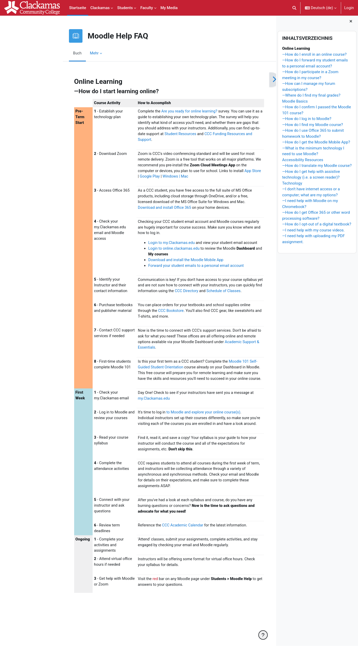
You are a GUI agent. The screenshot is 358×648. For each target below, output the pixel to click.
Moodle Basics (295, 103)
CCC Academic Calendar (156, 552)
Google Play (132, 178)
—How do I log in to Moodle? (306, 120)
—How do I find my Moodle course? (312, 126)
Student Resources (178, 135)
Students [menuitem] (125, 7)
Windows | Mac (159, 178)
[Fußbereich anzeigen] (263, 635)
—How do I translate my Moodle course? (316, 167)
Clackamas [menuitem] (100, 7)
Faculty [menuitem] (146, 7)
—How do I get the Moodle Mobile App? (316, 144)
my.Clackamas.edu (126, 416)
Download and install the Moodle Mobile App (159, 263)
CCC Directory (181, 295)
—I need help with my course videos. (313, 232)
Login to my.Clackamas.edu (145, 246)
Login (349, 7)
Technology (292, 185)
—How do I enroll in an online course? (314, 56)
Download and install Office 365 (137, 210)
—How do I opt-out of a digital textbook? (316, 226)
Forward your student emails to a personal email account (170, 269)
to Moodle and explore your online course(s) (177, 431)
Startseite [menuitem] (77, 7)
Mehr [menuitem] (65, 53)
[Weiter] (245, 79)
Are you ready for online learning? (163, 111)
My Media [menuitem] (169, 7)
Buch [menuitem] (48, 53)
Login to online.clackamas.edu (147, 252)
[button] (294, 8)
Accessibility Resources (302, 161)
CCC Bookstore (144, 321)
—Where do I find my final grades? (311, 97)
